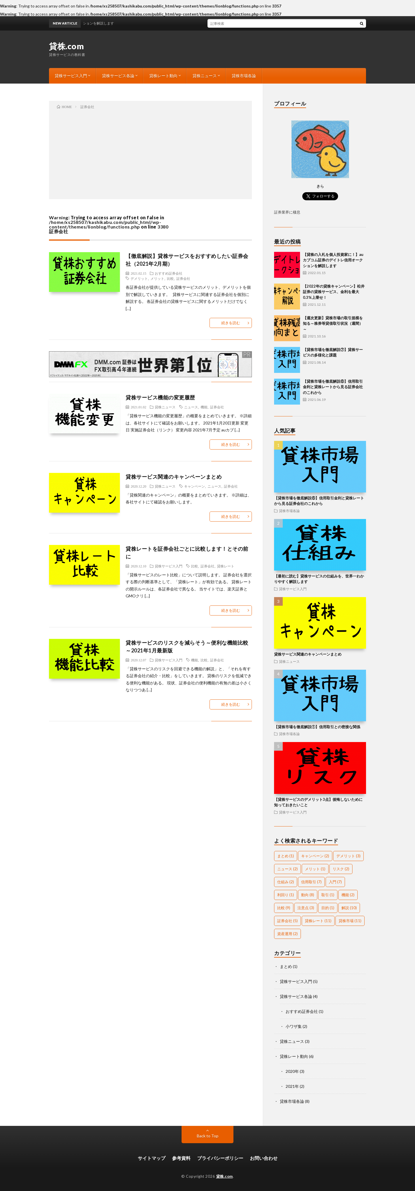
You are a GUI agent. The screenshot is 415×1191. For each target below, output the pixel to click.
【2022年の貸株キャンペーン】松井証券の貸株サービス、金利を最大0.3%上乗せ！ (334, 292)
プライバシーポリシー (220, 1158)
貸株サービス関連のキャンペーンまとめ (174, 476)
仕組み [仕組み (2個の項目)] (285, 881)
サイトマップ (151, 1158)
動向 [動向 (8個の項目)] (307, 894)
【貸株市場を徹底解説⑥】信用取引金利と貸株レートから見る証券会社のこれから (333, 387)
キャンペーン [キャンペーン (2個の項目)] (315, 856)
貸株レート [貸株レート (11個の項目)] (318, 920)
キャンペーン (194, 486)
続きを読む (230, 322)
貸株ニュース (205, 75)
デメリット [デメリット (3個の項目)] (348, 856)
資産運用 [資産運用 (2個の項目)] (287, 933)
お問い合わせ (264, 1158)
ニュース (191, 407)
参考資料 (181, 1158)
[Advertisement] (150, 153)
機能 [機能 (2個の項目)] (348, 894)
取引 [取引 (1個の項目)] (327, 894)
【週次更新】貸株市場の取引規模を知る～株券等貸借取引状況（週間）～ (333, 323)
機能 (204, 407)
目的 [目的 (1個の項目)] (327, 907)
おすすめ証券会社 (168, 273)
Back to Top (207, 1135)
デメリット (139, 278)
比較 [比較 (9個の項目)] (283, 907)
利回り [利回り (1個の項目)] (285, 894)
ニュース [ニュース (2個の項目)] (287, 869)
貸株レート (225, 566)
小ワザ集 (294, 1026)
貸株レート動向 (163, 75)
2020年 (292, 1071)
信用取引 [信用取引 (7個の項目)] (311, 881)
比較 (170, 278)
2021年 (292, 1086)
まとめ (286, 966)
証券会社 (183, 278)
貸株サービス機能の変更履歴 (160, 397)
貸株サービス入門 (71, 75)
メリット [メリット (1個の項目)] (315, 869)
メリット (157, 278)
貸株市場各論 (244, 75)
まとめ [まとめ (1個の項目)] (285, 856)
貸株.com (66, 46)
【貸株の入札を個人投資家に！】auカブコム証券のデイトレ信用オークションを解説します (333, 260)
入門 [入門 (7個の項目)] (335, 881)
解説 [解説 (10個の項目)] (349, 907)
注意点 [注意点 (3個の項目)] (305, 907)
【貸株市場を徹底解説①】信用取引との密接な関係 (317, 726)
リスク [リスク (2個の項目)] (341, 869)
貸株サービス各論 (118, 75)
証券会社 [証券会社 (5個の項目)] (287, 920)
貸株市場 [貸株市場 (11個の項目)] (350, 920)
